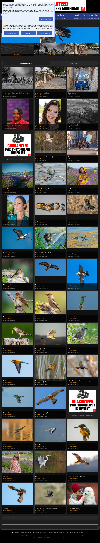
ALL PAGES (10, 518)
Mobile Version (17, 535)
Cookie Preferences (51, 535)
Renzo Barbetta (8, 95)
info (27, 159)
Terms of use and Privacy (39, 535)
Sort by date (74, 63)
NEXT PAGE (18, 518)
